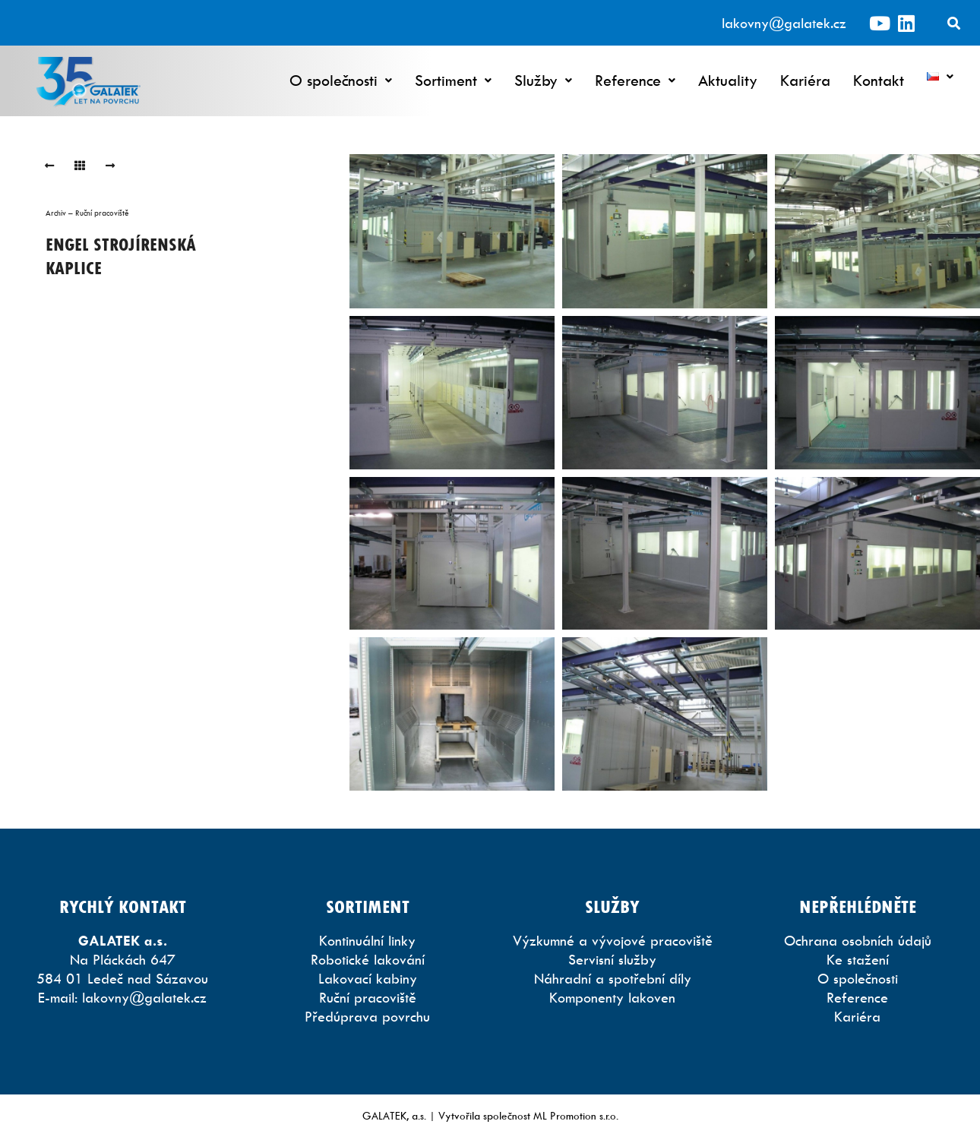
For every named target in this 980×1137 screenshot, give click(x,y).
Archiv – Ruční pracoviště (87, 212)
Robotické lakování (368, 959)
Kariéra (805, 80)
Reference (635, 80)
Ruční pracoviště (367, 997)
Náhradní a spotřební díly (612, 978)
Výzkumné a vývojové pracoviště (613, 940)
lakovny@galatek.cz (784, 23)
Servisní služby (612, 959)
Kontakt (878, 80)
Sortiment (453, 80)
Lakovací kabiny (367, 978)
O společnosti (340, 80)
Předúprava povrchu (367, 1016)
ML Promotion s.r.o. (575, 1115)
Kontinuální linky (367, 940)
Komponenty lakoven (612, 997)
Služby (543, 80)
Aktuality (727, 80)
